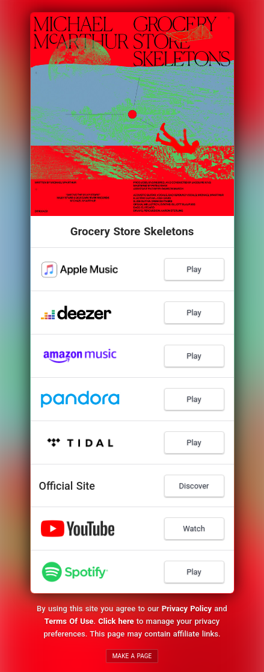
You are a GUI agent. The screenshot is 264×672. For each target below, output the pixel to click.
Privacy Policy (187, 608)
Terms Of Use (69, 621)
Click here (116, 621)
